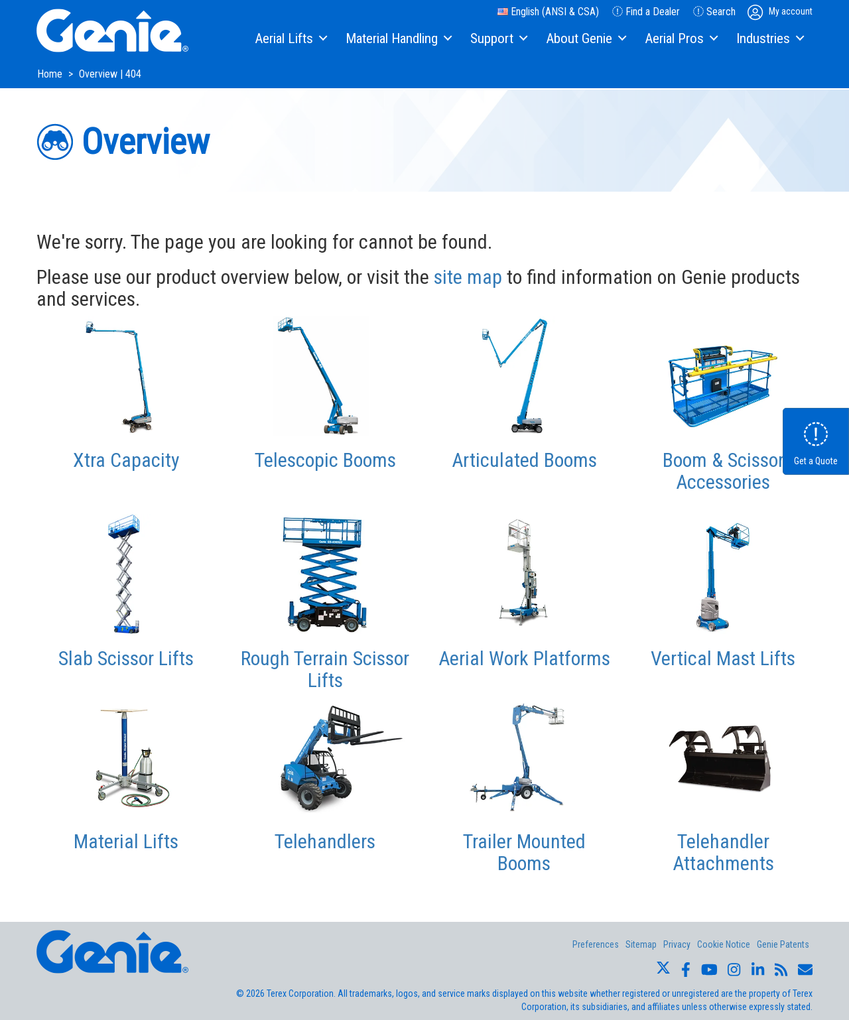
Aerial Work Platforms (524, 658)
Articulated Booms (524, 460)
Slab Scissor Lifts (126, 658)
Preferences (595, 944)
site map (468, 276)
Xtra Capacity (126, 460)
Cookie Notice (723, 944)
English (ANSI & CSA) (548, 11)
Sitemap (641, 944)
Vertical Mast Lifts (723, 658)
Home (51, 74)
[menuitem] (290, 39)
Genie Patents (783, 944)
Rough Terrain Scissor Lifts (325, 669)
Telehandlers (325, 841)
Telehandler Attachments (723, 852)
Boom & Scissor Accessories (723, 470)
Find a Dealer (646, 11)
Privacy (676, 944)
